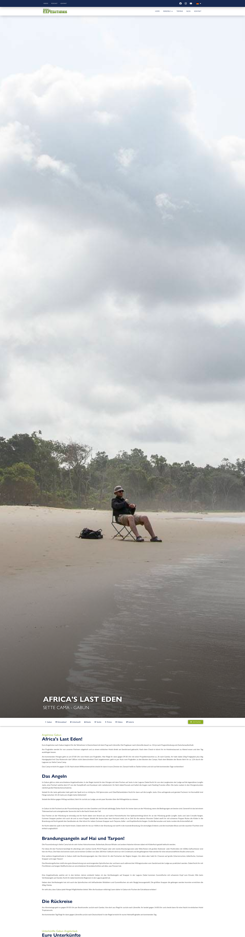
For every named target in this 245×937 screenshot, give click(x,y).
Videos (46, 3)
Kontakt (67, 3)
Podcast (57, 3)
